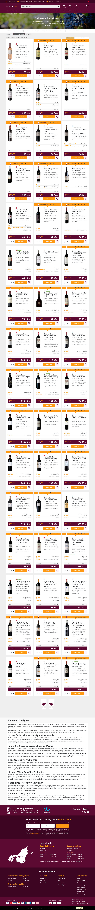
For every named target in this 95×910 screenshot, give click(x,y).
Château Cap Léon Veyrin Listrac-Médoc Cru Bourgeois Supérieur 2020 (50, 89)
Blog (59, 880)
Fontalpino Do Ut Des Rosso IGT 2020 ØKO (22, 253)
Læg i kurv (21, 76)
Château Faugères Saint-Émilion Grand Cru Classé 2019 (50, 499)
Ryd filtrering (28, 34)
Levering (79, 882)
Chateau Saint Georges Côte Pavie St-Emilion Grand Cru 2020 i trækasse (79, 583)
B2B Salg (42, 880)
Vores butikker (81, 880)
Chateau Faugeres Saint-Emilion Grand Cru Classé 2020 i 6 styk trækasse (78, 624)
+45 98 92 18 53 (24, 810)
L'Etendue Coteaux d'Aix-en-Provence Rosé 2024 (21, 47)
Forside (11, 13)
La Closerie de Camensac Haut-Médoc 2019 (79, 129)
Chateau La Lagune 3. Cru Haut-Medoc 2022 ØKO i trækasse (79, 665)
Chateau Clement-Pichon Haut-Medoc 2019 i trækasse (78, 376)
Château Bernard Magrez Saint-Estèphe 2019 (23, 376)
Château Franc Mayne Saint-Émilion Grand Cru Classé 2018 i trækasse (22, 541)
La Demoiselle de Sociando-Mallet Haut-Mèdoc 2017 (23, 417)
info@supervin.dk (33, 810)
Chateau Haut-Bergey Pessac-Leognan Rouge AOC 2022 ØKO (51, 376)
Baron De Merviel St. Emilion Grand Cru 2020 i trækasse (22, 211)
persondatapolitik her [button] (35, 833)
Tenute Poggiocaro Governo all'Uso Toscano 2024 (22, 129)
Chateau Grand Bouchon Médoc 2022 (22, 87)
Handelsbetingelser (82, 885)
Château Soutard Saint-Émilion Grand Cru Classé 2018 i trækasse (78, 541)
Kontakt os (43, 878)
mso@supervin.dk (33, 812)
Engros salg (43, 882)
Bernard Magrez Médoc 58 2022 (51, 169)
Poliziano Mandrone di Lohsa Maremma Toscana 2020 (79, 253)
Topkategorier (61, 878)
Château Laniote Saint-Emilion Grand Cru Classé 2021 (79, 294)
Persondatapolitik (81, 889)
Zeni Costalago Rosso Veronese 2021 (79, 169)
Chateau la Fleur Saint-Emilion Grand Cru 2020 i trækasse (23, 499)
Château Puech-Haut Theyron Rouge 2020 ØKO (50, 294)
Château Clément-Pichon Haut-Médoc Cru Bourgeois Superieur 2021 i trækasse (50, 337)
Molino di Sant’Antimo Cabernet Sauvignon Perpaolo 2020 (51, 211)
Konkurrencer (61, 882)
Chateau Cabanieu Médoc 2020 (78, 46)
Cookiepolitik (80, 891)
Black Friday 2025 (62, 885)
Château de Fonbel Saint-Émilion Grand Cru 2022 (22, 335)
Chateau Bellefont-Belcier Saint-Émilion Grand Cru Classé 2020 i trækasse (23, 624)
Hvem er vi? (80, 878)
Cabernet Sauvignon (22, 13)
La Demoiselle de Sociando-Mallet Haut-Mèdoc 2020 (23, 458)
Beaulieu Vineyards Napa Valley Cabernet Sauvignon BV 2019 (50, 540)
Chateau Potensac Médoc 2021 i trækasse (79, 417)
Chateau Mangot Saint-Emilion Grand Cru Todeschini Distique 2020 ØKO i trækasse (23, 583)
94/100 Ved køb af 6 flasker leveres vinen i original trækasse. (79, 506)
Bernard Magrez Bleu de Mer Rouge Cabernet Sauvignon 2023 (23, 170)
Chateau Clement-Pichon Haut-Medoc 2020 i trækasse (78, 335)
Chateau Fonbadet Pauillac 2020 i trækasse (21, 665)
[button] (64, 6)
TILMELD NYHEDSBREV (62, 825)
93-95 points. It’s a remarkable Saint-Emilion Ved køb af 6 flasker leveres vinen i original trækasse (50, 590)
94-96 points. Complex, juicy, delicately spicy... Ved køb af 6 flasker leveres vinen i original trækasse (22, 591)
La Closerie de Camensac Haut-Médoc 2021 (51, 129)
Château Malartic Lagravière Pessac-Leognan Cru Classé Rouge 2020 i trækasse (79, 500)
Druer (15, 13)
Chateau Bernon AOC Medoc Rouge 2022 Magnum (79, 211)
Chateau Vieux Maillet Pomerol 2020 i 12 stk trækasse (79, 458)
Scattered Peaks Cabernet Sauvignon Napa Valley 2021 (50, 458)
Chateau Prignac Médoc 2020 (49, 46)
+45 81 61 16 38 (24, 812)
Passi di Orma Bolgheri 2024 (51, 253)
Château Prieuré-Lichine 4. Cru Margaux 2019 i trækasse (51, 665)
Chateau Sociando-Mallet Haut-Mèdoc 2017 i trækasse (50, 624)
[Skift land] (88, 1)
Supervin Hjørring (47, 846)
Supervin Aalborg (74, 846)
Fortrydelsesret (81, 887)
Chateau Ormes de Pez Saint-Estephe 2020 (51, 417)
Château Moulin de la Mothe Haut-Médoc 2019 (79, 88)
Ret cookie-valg (81, 894)
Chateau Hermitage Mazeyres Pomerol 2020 (22, 294)
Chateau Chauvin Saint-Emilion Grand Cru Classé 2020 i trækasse (50, 583)
